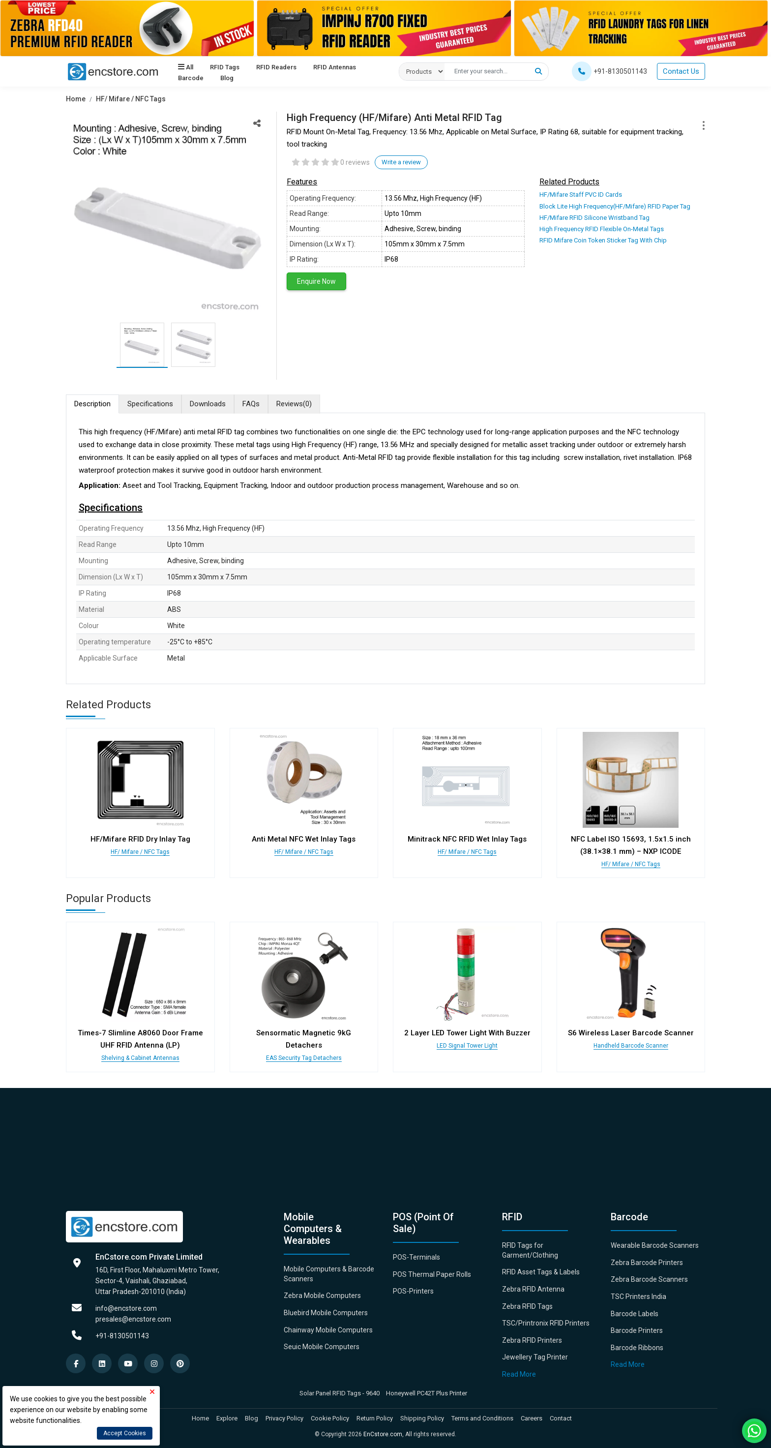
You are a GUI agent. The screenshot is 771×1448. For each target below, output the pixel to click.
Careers (531, 1418)
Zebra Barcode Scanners (649, 1279)
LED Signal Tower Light (467, 1045)
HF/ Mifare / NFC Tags (131, 99)
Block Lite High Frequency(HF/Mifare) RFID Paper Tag (614, 206)
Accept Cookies (124, 1433)
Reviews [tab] (294, 404)
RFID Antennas (333, 67)
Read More (519, 1374)
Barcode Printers (637, 1330)
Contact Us (681, 71)
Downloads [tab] (208, 403)
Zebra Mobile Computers (322, 1295)
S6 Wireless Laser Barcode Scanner (631, 1032)
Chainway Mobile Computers (328, 1330)
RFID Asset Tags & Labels (541, 1272)
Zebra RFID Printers (532, 1340)
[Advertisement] (361, 1142)
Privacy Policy (284, 1418)
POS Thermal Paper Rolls (432, 1274)
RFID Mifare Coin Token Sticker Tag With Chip (603, 240)
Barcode (190, 78)
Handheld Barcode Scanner (630, 1045)
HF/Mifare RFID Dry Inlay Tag (140, 839)
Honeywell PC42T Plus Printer (426, 1393)
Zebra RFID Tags (527, 1306)
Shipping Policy (422, 1418)
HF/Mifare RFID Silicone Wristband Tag (594, 217)
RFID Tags (224, 67)
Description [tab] (92, 403)
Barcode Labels (634, 1314)
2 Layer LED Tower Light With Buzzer (467, 1032)
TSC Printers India (638, 1296)
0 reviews (355, 162)
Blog (226, 78)
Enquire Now (316, 281)
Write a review (401, 162)
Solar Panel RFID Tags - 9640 (339, 1393)
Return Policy (374, 1418)
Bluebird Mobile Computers (326, 1313)
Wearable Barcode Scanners (655, 1245)
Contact (561, 1418)
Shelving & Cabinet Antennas (140, 1058)
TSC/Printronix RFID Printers (546, 1323)
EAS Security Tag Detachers (304, 1058)
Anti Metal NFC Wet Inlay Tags (304, 839)
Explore (226, 1418)
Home (76, 99)
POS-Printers (413, 1291)
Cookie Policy (330, 1418)
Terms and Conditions (482, 1418)
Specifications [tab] (150, 403)
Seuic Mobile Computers (321, 1347)
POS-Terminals (416, 1257)
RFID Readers (275, 67)
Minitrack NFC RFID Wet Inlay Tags (467, 839)
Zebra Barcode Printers (647, 1263)
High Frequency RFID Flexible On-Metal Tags (601, 229)
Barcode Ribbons (637, 1348)
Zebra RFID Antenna (533, 1289)
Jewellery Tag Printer (535, 1357)
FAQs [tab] (251, 403)
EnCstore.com (382, 1434)
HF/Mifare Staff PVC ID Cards (580, 194)
